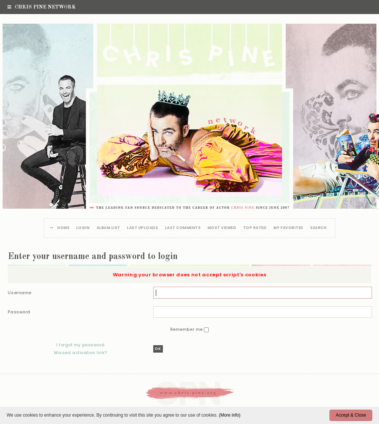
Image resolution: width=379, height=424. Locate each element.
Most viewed (222, 228)
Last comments (183, 228)
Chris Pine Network (41, 7)
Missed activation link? (80, 353)
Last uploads (142, 228)
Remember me (187, 329)
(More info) (229, 415)
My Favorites (288, 228)
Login (83, 228)
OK (158, 348)
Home (63, 228)
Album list (108, 228)
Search (318, 228)
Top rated (255, 228)
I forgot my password (80, 345)
